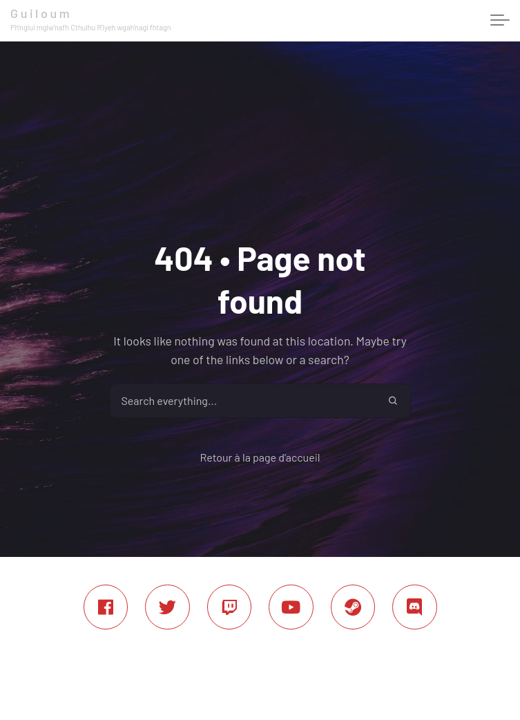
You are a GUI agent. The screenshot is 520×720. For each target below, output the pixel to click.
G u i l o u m (40, 13)
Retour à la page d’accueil (260, 457)
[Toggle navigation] (500, 20)
